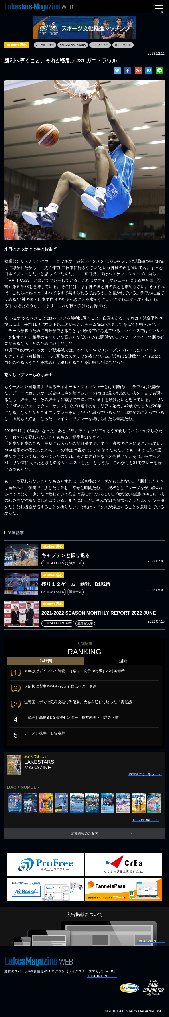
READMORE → (101, 976)
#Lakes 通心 (17, 45)
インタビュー (100, 44)
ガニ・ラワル (123, 44)
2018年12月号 (45, 44)
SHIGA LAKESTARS (73, 44)
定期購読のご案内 (84, 833)
